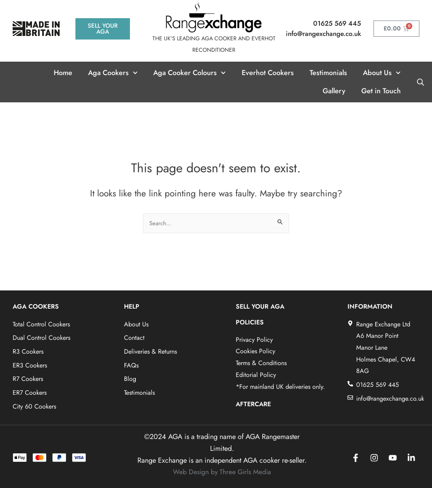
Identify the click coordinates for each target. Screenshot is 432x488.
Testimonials (328, 73)
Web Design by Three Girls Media (221, 472)
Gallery (334, 91)
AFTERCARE (253, 404)
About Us (382, 72)
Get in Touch (381, 91)
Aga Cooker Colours (189, 72)
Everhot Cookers (268, 73)
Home (63, 73)
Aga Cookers (113, 72)
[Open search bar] (420, 81)
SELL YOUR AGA (260, 306)
